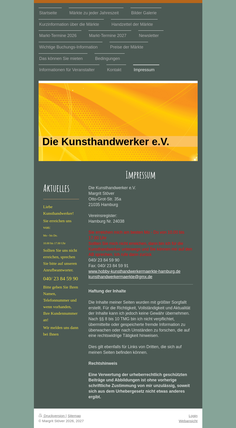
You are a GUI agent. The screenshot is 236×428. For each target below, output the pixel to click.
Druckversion (52, 416)
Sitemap (74, 416)
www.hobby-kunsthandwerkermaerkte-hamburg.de (134, 271)
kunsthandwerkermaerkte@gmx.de (120, 276)
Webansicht (188, 421)
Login (193, 416)
